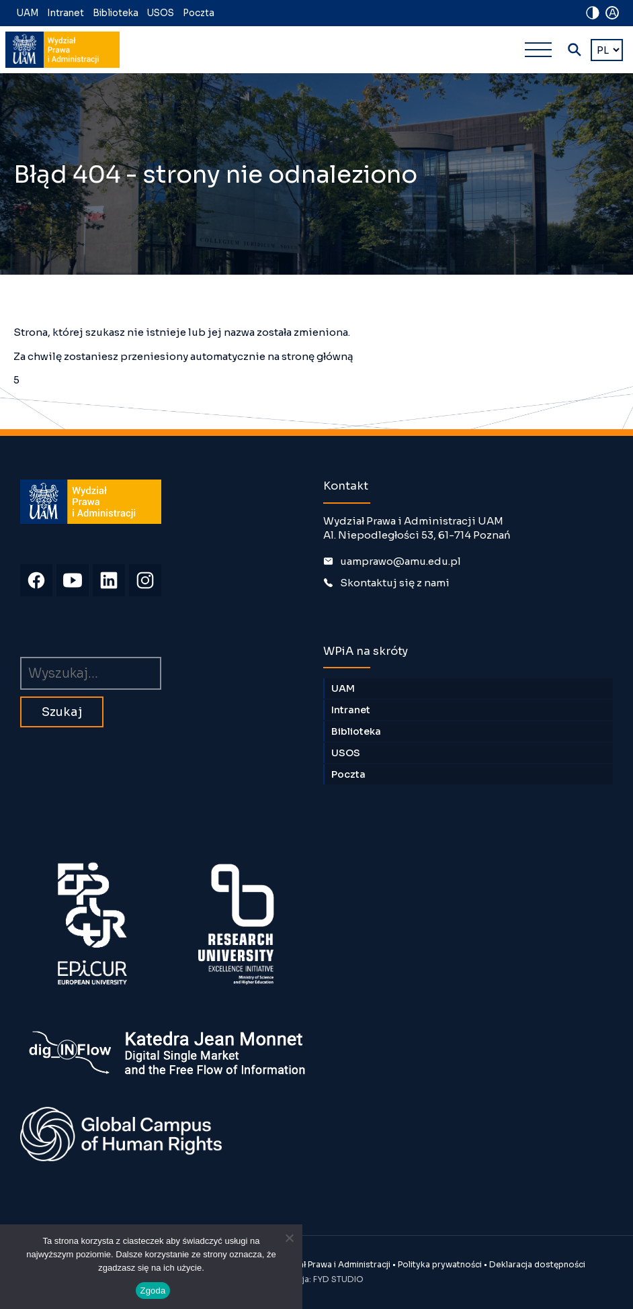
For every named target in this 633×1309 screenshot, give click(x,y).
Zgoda (152, 1290)
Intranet (65, 13)
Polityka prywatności (440, 1264)
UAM (27, 13)
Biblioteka (115, 13)
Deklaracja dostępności (537, 1264)
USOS (160, 13)
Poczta (198, 13)
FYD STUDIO (338, 1279)
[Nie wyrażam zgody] (289, 1238)
